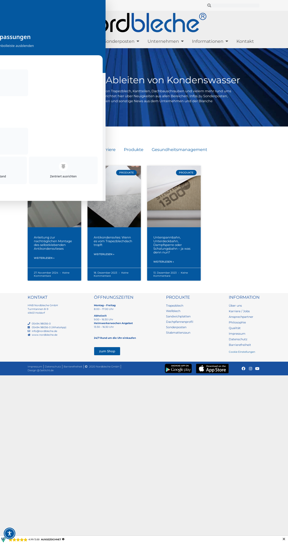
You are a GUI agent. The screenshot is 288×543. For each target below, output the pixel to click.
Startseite (35, 131)
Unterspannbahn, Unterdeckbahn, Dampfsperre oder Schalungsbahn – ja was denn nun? (171, 244)
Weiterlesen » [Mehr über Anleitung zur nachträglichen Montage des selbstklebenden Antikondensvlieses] (44, 258)
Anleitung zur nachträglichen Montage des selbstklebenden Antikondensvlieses (53, 243)
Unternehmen (166, 41)
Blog (86, 149)
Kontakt (245, 41)
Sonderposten (121, 41)
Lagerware (81, 41)
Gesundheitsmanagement (179, 149)
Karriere (107, 149)
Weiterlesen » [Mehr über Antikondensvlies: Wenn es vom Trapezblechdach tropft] (104, 254)
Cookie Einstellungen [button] (242, 352)
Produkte (46, 41)
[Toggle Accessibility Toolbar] (9, 533)
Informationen (210, 41)
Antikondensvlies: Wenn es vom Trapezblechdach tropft (113, 241)
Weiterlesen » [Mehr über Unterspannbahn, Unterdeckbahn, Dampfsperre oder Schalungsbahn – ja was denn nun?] (163, 262)
